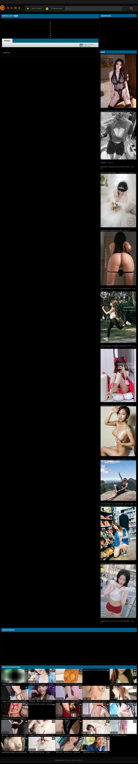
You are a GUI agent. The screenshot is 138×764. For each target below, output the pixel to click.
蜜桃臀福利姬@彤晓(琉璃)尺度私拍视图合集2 (96, 701)
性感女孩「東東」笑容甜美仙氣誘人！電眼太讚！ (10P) (42, 701)
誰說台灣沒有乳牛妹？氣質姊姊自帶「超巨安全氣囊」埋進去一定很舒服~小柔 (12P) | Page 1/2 (118, 505)
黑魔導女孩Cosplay (8, 684)
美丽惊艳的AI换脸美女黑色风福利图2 (14, 752)
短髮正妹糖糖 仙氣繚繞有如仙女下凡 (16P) (96, 735)
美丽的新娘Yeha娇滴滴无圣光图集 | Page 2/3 (115, 230)
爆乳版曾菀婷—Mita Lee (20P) (120, 684)
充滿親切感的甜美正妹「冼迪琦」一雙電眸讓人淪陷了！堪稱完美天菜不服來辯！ (42, 752)
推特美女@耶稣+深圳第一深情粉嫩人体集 (42, 704)
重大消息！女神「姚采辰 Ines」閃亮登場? (15, 735)
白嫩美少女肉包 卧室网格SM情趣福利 (14, 701)
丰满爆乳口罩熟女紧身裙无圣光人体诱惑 (42, 735)
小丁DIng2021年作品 (63, 735)
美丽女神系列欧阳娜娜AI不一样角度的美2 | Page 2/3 (117, 173)
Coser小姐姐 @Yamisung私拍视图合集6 (69, 701)
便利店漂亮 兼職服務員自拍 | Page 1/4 (113, 563)
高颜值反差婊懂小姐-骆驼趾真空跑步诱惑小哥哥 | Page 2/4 (118, 347)
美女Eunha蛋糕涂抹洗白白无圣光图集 (96, 718)
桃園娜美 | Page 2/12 (107, 163)
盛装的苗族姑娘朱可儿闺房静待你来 (122, 718)
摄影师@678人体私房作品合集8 (121, 701)
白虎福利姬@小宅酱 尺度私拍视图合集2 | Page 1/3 (117, 405)
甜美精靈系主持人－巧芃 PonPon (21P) (96, 752)
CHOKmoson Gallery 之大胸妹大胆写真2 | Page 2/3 (117, 459)
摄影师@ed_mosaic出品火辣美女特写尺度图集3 (96, 670)
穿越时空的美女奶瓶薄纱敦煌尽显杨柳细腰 (69, 718)
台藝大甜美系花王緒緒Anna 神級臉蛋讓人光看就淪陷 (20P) (42, 684)
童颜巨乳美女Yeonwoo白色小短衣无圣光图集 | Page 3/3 (117, 622)
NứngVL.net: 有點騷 (10, 7)
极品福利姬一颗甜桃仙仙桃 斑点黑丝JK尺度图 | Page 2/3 (117, 168)
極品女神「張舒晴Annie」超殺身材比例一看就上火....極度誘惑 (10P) (69, 752)
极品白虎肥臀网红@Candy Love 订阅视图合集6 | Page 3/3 (118, 289)
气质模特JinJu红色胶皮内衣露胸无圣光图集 (15, 718)
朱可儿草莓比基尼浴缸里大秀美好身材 (69, 684)
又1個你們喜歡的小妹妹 (118, 735)
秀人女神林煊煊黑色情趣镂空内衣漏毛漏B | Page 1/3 (117, 111)
